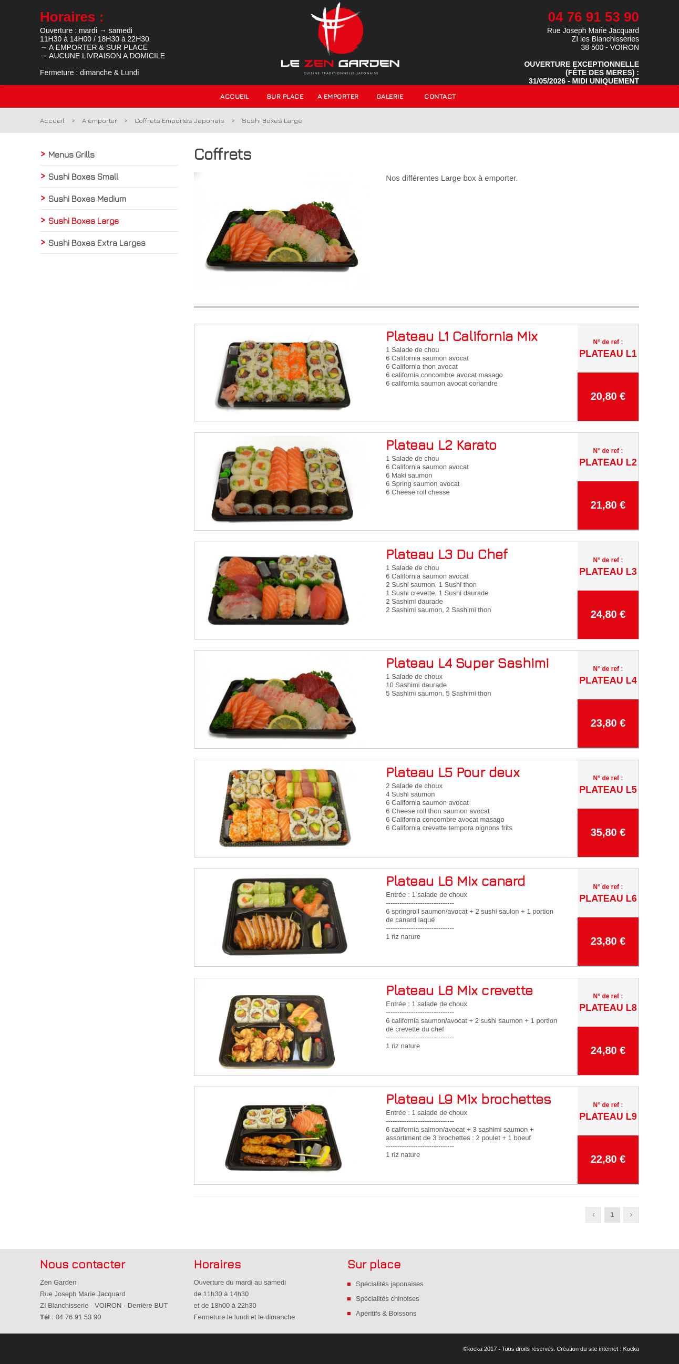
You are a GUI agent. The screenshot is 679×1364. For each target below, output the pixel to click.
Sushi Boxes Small (83, 176)
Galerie (390, 96)
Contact (440, 96)
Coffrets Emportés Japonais (179, 120)
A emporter (99, 120)
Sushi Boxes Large (272, 120)
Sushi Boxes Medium (87, 198)
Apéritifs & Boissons (386, 1313)
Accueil (234, 96)
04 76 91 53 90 (594, 17)
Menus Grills (71, 154)
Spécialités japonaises (390, 1284)
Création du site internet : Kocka (598, 1349)
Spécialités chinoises (387, 1299)
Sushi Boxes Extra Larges (97, 242)
